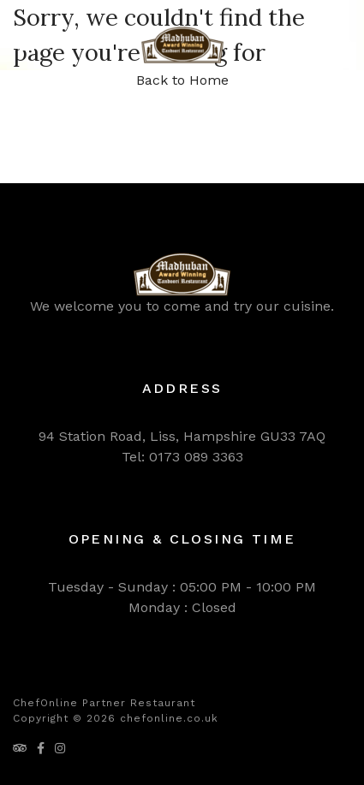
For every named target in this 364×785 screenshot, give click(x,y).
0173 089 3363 (196, 457)
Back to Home (182, 80)
